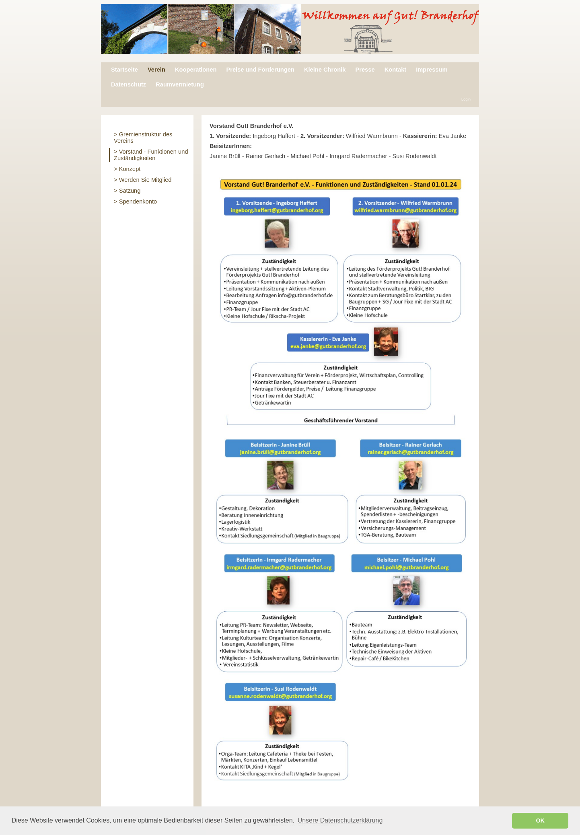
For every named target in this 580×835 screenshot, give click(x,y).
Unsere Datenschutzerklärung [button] (340, 820)
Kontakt (396, 69)
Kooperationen (195, 69)
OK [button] (540, 820)
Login (466, 99)
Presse (364, 69)
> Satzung (127, 190)
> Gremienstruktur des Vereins (143, 137)
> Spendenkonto (135, 201)
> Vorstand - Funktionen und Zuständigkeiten (151, 154)
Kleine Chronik (325, 69)
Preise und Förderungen (260, 69)
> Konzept (127, 169)
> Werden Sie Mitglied (143, 180)
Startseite (124, 69)
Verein (156, 69)
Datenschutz (128, 84)
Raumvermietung (180, 84)
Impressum (431, 69)
